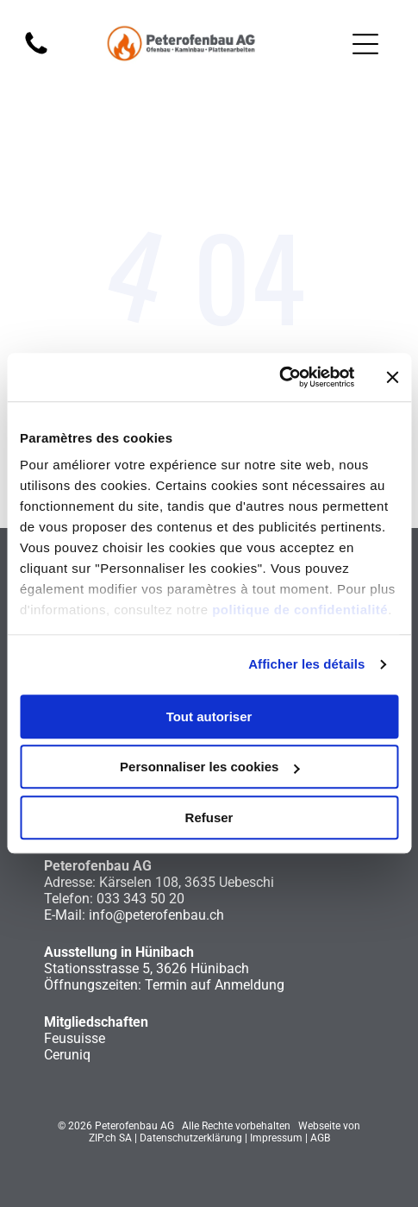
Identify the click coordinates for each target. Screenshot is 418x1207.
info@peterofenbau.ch (156, 915)
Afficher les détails (306, 664)
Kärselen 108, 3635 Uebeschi (186, 882)
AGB (320, 1138)
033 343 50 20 (140, 898)
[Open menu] (365, 44)
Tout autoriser (209, 716)
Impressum (276, 1138)
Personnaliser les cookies (209, 767)
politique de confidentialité (300, 610)
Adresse (68, 882)
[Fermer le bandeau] (392, 377)
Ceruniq (67, 1055)
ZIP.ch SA (110, 1138)
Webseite (319, 1126)
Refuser (209, 817)
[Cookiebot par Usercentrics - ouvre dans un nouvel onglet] (278, 378)
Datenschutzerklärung (191, 1138)
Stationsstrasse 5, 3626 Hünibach (146, 968)
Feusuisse (74, 1038)
